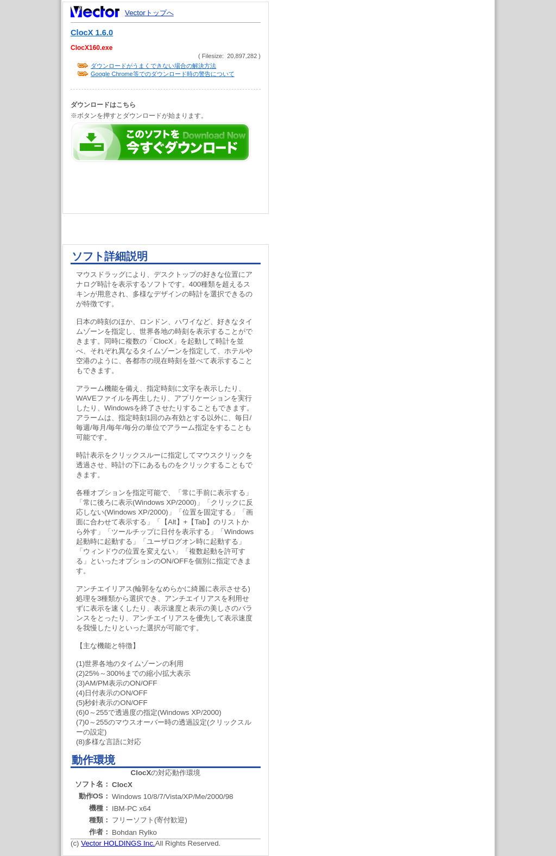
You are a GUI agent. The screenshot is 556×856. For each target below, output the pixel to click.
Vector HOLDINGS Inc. (118, 843)
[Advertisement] (390, 206)
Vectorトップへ (149, 13)
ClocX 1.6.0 (92, 32)
